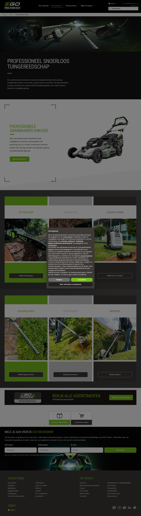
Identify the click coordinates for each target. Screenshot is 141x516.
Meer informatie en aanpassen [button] (70, 284)
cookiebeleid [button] (52, 245)
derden (50, 249)
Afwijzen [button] (59, 280)
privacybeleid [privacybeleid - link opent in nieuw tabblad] (67, 237)
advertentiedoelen (86, 256)
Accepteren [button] (82, 280)
